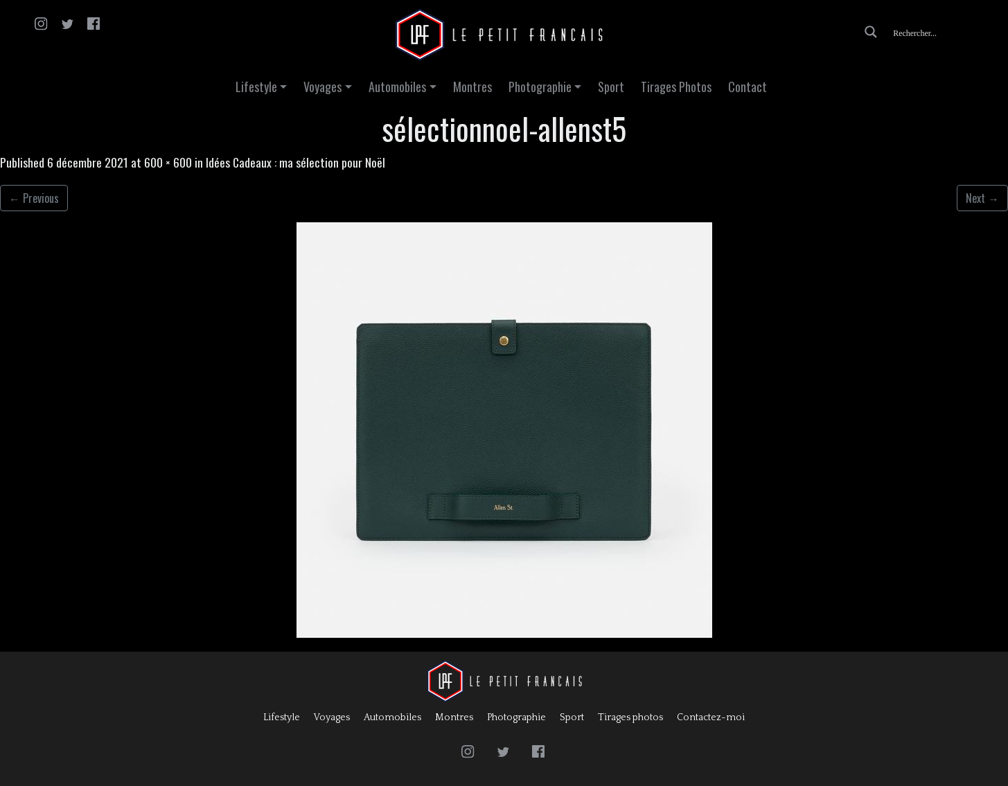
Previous (34, 198)
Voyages (322, 87)
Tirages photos (630, 717)
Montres (472, 87)
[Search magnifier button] (871, 32)
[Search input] (943, 32)
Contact (747, 87)
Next (982, 198)
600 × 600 (168, 162)
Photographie (540, 87)
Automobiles (397, 87)
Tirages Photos (676, 87)
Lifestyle (256, 87)
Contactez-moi (711, 717)
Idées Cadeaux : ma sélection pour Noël (295, 162)
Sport (611, 87)
